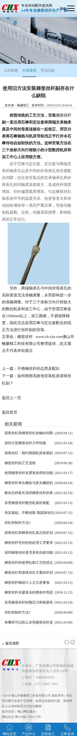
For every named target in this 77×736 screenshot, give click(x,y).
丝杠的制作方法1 (17, 612)
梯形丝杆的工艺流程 (20, 463)
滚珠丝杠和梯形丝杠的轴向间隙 (29, 433)
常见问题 (48, 70)
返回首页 (9, 412)
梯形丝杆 (63, 115)
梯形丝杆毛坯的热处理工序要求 (29, 543)
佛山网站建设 (26, 711)
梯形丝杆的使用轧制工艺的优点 (29, 562)
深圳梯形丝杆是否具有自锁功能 (29, 552)
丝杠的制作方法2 (17, 523)
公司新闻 (11, 70)
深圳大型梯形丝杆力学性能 (25, 443)
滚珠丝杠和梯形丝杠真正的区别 (29, 533)
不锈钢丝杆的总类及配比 (38, 368)
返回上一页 (11, 398)
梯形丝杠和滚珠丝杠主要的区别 (29, 572)
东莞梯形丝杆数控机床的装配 (27, 503)
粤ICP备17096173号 (28, 717)
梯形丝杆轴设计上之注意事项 (27, 582)
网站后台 (8, 717)
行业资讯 (29, 72)
